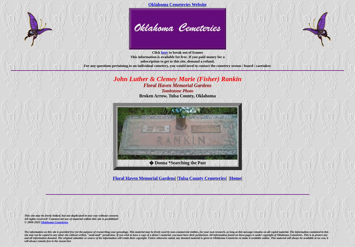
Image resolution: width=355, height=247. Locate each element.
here (164, 52)
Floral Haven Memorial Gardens (144, 178)
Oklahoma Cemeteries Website (177, 4)
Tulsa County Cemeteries (202, 178)
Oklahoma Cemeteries (54, 222)
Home (235, 178)
